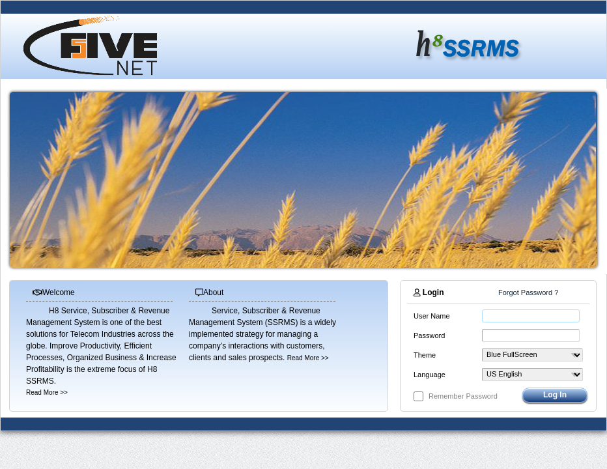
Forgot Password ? (528, 292)
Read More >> (47, 392)
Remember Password (463, 396)
